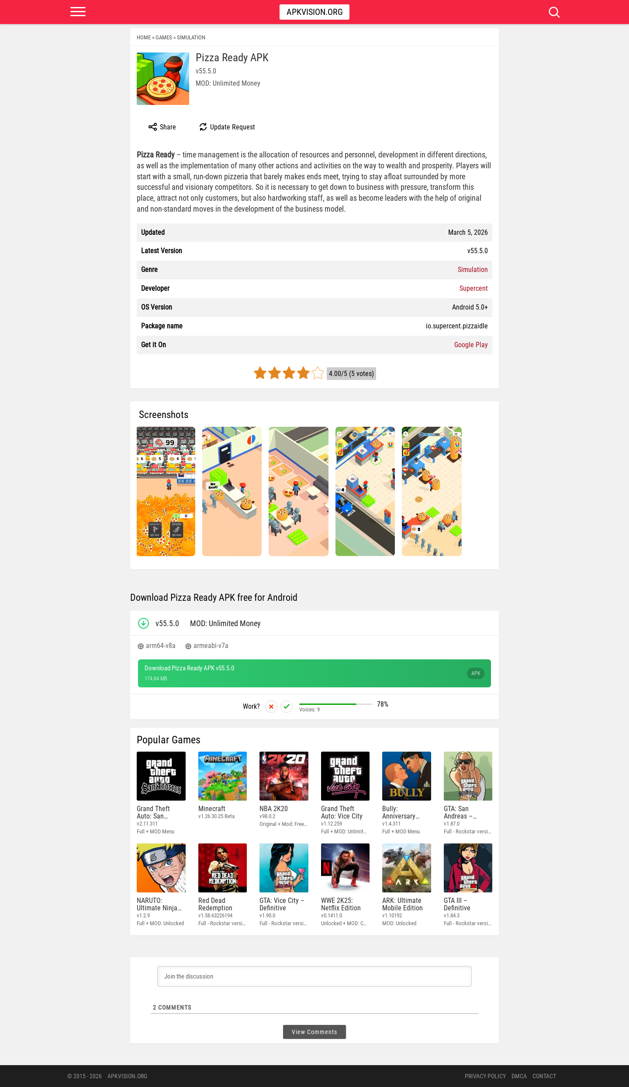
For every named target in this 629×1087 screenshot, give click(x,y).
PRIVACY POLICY (485, 1076)
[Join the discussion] (314, 976)
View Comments (314, 1031)
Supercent (474, 288)
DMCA (519, 1076)
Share (162, 127)
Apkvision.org (315, 12)
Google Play (471, 345)
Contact (544, 1076)
